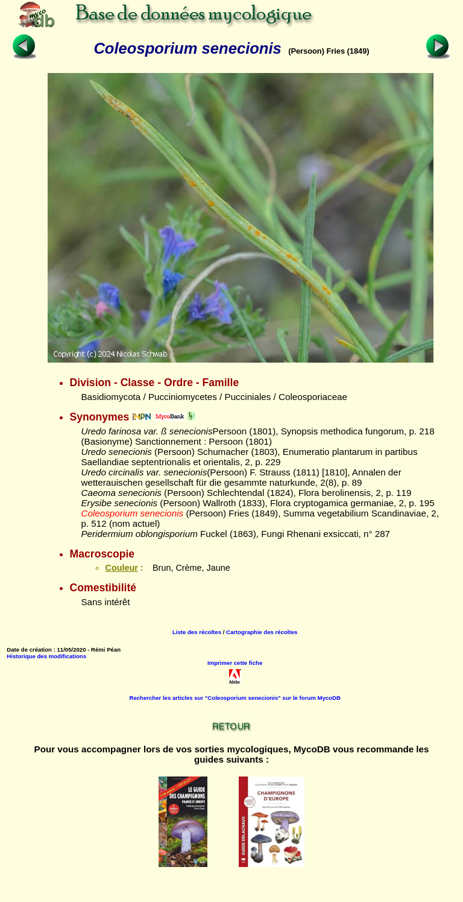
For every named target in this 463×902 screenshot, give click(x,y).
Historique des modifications (46, 656)
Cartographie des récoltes (261, 632)
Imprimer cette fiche (234, 662)
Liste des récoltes (196, 632)
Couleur (121, 568)
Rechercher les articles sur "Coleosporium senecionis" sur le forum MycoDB (235, 697)
